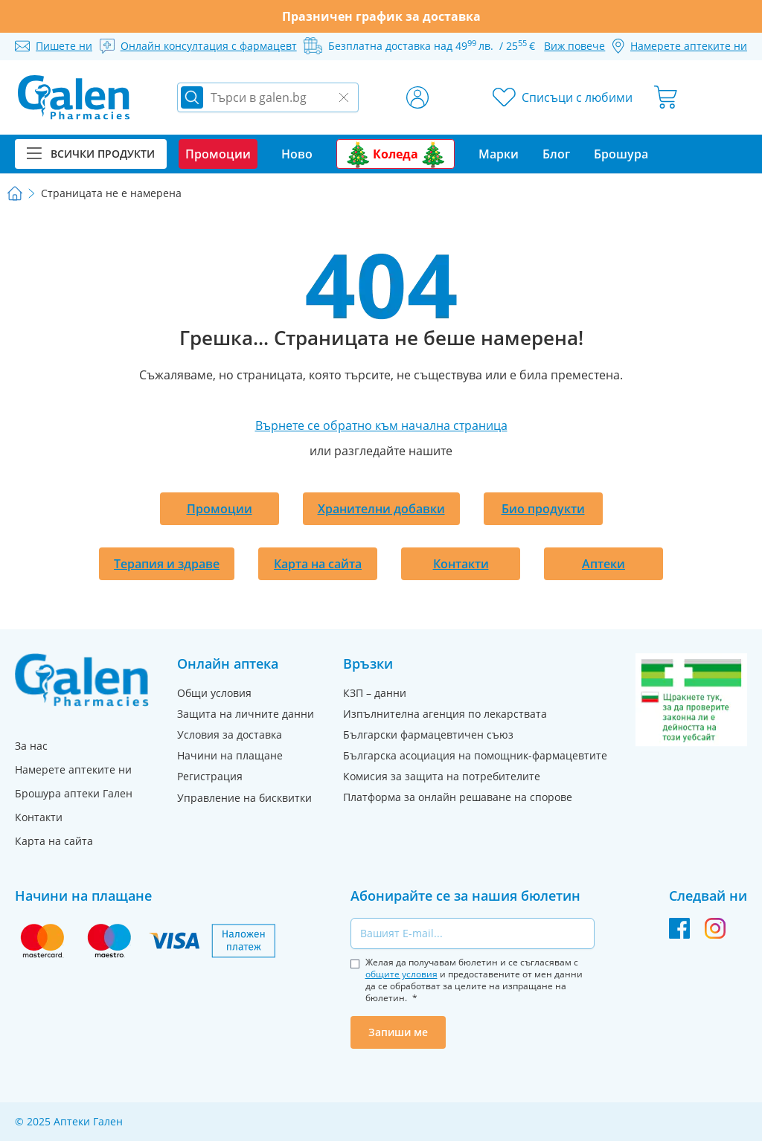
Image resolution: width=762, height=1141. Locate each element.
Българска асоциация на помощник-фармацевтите (475, 755)
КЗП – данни (374, 693)
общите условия (401, 974)
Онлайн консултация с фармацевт (209, 46)
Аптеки (603, 564)
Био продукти (543, 509)
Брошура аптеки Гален (73, 793)
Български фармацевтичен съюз (428, 734)
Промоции (219, 509)
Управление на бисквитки (244, 798)
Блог (556, 154)
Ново (297, 154)
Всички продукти (91, 154)
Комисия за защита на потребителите (441, 776)
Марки (498, 154)
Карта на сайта (318, 564)
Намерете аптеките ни (73, 769)
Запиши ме (398, 1032)
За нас (31, 746)
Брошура (621, 154)
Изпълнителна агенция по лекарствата (445, 714)
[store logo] (73, 97)
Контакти (461, 564)
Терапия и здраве (167, 564)
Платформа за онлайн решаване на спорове (457, 797)
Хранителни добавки (381, 509)
